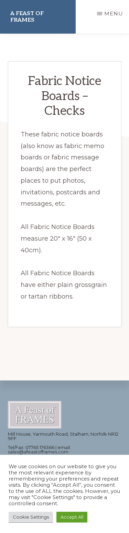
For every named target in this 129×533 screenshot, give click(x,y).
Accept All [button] (72, 517)
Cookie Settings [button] (31, 517)
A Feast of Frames (27, 16)
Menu (113, 13)
